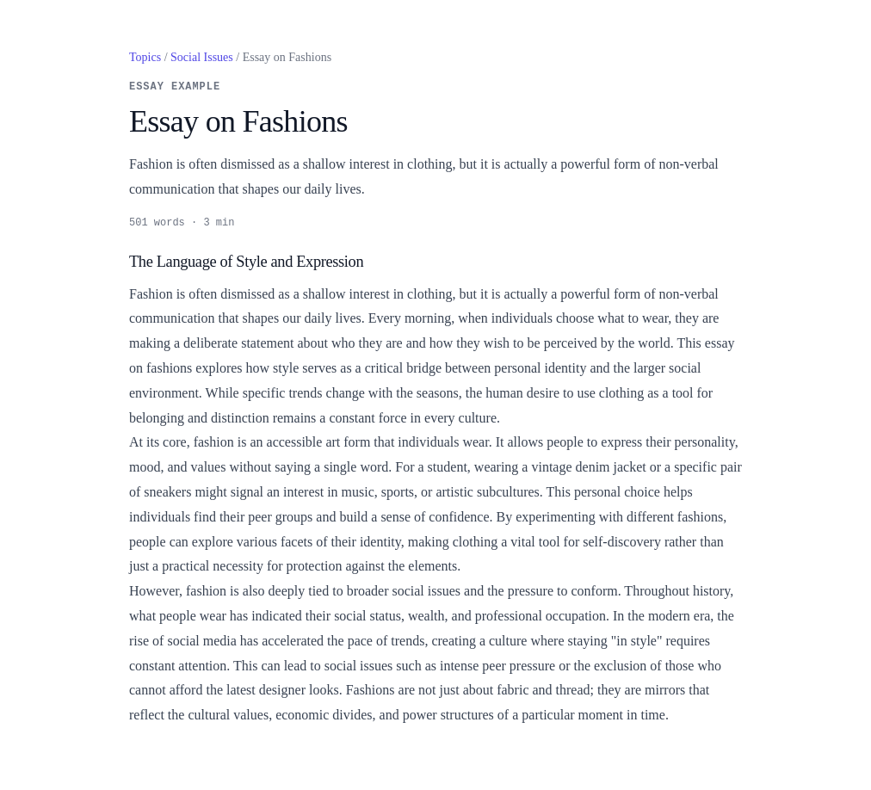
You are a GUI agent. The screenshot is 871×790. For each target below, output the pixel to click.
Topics (145, 57)
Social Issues (201, 57)
